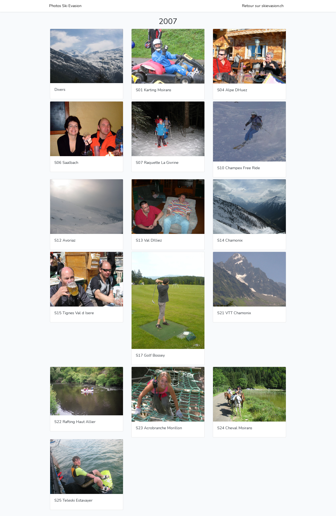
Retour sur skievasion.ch (263, 5)
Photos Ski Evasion (65, 5)
